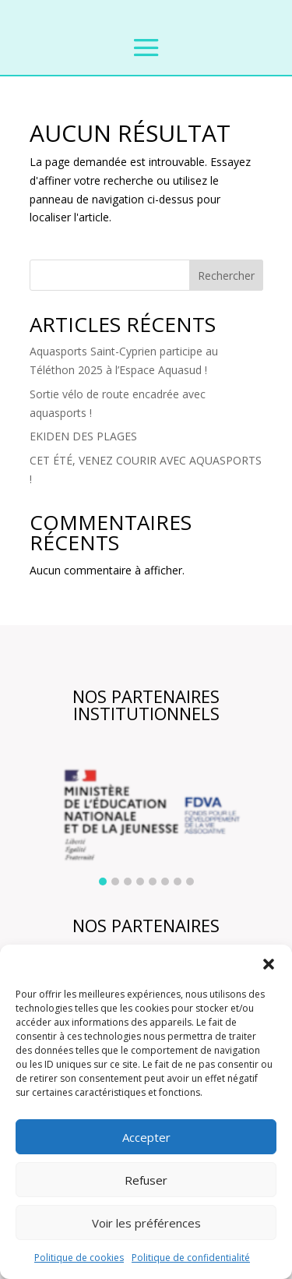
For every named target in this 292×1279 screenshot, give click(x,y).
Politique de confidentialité (191, 1257)
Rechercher (226, 275)
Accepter (146, 1137)
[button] (268, 964)
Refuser (146, 1180)
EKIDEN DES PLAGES (83, 436)
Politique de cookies (79, 1257)
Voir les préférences (146, 1223)
